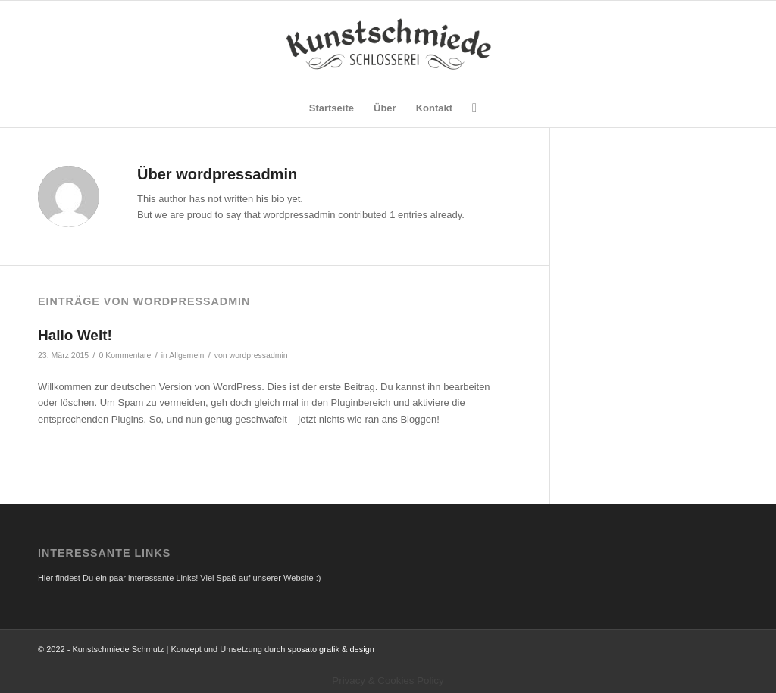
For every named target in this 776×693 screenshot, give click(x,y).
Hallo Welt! (75, 335)
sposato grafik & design (331, 649)
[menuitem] (331, 108)
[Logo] (387, 45)
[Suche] (469, 108)
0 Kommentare (125, 355)
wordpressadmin (259, 355)
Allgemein (186, 355)
